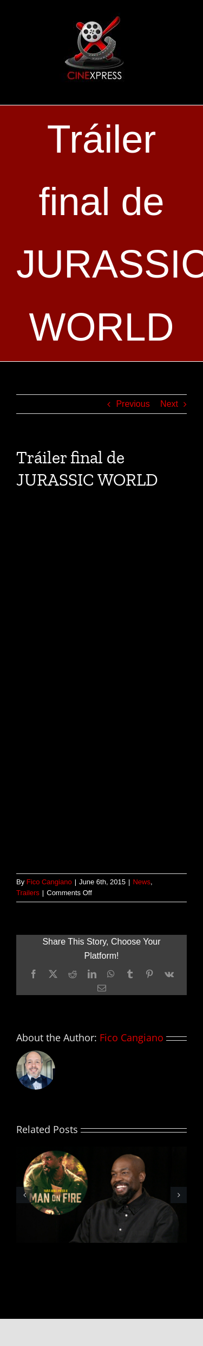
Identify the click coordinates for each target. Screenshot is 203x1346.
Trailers (28, 893)
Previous (132, 403)
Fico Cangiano (49, 882)
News (141, 882)
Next (169, 403)
